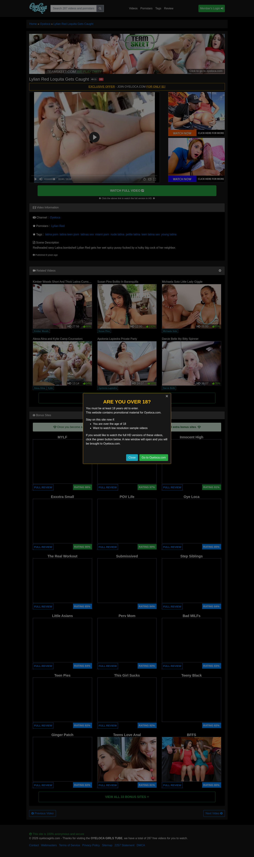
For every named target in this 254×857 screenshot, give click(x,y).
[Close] (167, 396)
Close (132, 457)
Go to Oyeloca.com (154, 457)
